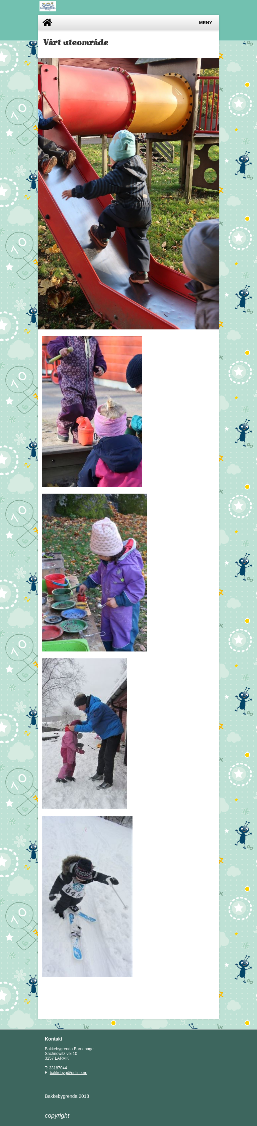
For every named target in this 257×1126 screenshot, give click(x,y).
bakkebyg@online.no (68, 1072)
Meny (205, 22)
